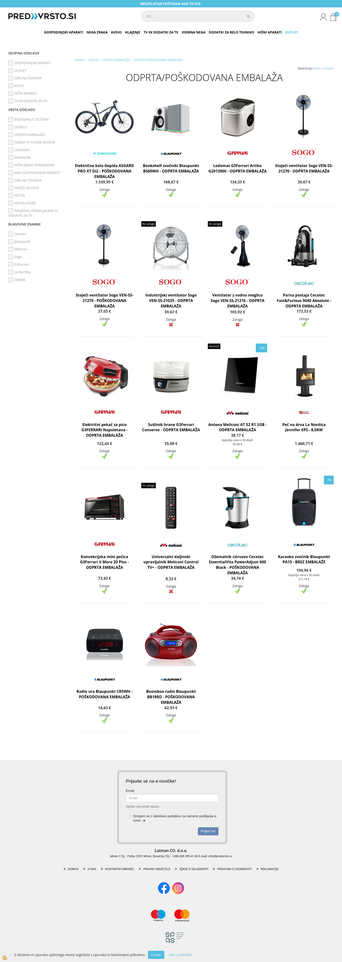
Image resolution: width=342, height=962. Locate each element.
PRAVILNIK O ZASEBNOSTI (234, 869)
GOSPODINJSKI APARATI (63, 32)
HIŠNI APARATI (269, 32)
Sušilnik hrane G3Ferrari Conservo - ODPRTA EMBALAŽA (171, 427)
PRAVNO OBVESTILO (156, 869)
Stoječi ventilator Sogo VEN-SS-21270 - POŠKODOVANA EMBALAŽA (104, 300)
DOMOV (73, 869)
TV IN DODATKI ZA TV (161, 32)
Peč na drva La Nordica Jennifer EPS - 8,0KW (304, 427)
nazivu (328, 68)
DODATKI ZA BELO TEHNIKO (231, 32)
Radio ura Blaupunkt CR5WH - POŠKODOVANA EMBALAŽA (104, 694)
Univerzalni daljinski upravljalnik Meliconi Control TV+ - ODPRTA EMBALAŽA (171, 562)
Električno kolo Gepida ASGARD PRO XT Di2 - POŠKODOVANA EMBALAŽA (104, 171)
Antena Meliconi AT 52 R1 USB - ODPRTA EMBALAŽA (237, 427)
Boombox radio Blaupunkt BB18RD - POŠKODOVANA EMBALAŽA (171, 697)
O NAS (92, 869)
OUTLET (291, 32)
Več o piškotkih (180, 954)
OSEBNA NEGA (193, 32)
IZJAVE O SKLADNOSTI (193, 869)
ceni (317, 68)
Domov (79, 60)
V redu (156, 954)
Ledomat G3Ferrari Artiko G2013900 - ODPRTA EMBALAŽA (238, 168)
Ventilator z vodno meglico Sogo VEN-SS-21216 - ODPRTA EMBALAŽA (238, 300)
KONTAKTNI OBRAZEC (119, 869)
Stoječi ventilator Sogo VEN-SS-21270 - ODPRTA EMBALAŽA (304, 168)
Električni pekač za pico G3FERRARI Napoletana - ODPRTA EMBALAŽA (104, 430)
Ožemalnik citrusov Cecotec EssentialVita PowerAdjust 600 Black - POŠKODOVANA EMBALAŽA (237, 565)
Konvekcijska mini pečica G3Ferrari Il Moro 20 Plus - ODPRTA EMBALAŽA (104, 562)
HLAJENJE (132, 32)
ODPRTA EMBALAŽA (116, 60)
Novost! (214, 346)
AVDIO (116, 32)
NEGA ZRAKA (97, 32)
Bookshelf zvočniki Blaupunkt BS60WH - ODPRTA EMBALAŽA (171, 168)
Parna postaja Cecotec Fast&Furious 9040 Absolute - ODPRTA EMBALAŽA (304, 300)
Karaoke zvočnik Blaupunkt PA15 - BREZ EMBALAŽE (304, 559)
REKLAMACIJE (269, 869)
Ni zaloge (148, 224)
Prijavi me (208, 831)
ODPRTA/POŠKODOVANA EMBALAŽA (158, 60)
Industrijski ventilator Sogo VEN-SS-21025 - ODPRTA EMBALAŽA (171, 300)
